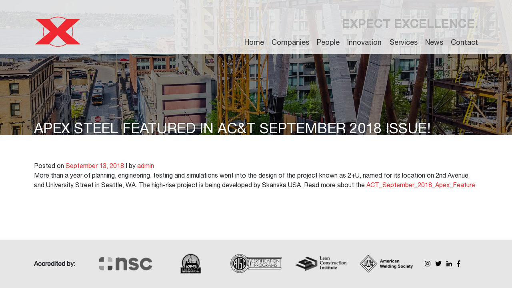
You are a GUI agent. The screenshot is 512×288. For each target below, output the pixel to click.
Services (404, 42)
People (328, 42)
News (434, 42)
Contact (464, 42)
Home (254, 42)
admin (145, 165)
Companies (290, 42)
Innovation (364, 42)
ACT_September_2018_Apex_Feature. (421, 184)
